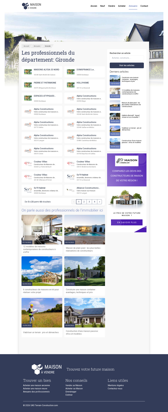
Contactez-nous (115, 389)
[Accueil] (32, 6)
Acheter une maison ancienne (36, 385)
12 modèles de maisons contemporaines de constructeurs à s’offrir (131, 92)
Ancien (94, 6)
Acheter (122, 6)
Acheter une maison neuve (35, 389)
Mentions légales (116, 385)
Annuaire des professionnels (36, 392)
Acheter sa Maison (74, 389)
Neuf (102, 6)
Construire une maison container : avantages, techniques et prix (130, 79)
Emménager (70, 392)
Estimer (69, 395)
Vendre (111, 6)
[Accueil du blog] (42, 369)
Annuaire (133, 6)
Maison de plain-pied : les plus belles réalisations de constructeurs (131, 104)
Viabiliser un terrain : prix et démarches (131, 129)
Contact (144, 6)
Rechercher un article (120, 53)
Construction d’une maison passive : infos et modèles (131, 141)
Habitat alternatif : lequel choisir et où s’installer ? (131, 116)
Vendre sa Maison (73, 385)
